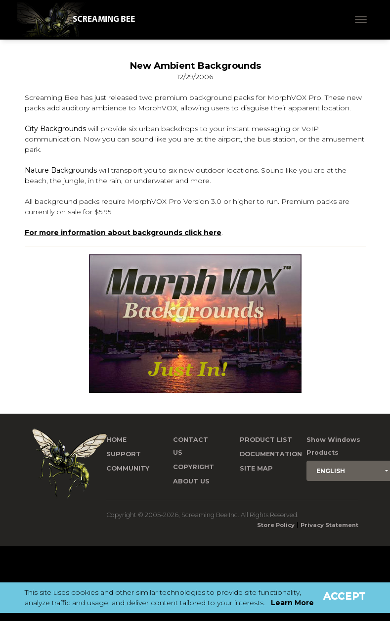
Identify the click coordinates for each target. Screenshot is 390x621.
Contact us (190, 446)
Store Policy (276, 525)
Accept (344, 596)
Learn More (292, 602)
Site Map (256, 468)
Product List (266, 439)
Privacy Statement (329, 525)
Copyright (193, 467)
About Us (191, 481)
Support (123, 454)
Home (116, 439)
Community (127, 468)
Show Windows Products (333, 446)
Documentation (271, 454)
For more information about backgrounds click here (123, 232)
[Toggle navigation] (360, 20)
